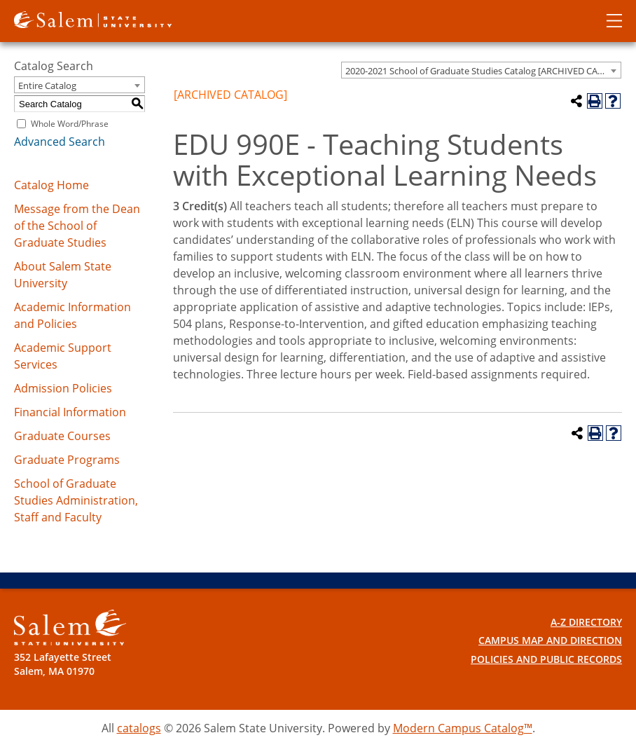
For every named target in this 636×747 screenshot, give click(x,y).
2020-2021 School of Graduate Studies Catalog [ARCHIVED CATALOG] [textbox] (483, 70)
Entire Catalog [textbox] (47, 85)
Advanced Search (59, 141)
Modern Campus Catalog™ (462, 728)
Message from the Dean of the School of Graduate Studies (77, 225)
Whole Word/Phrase (70, 124)
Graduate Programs (67, 459)
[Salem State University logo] (93, 18)
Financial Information (70, 412)
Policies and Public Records (546, 658)
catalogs (139, 728)
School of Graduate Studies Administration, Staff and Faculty (76, 500)
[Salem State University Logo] (70, 627)
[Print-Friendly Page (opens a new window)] (594, 101)
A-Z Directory (586, 622)
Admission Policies (63, 388)
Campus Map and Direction (550, 640)
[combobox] (481, 70)
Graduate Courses (62, 436)
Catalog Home (51, 185)
